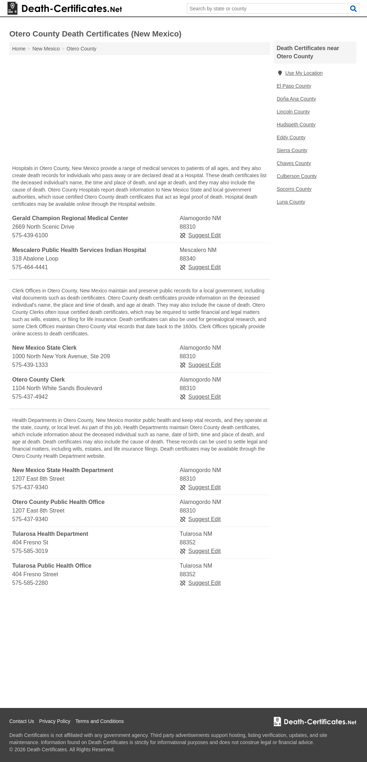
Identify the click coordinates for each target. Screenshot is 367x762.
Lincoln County (293, 112)
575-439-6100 (30, 235)
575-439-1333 (30, 365)
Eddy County (291, 137)
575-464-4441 (30, 267)
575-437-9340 (30, 487)
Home (18, 49)
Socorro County (294, 189)
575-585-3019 (30, 551)
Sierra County (292, 150)
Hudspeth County (296, 124)
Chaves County (294, 163)
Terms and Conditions (99, 721)
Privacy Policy (54, 721)
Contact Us (21, 721)
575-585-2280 (30, 583)
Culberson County (297, 176)
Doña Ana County (296, 99)
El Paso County (294, 86)
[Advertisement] (139, 112)
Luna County (291, 202)
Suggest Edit (200, 235)
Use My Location (300, 73)
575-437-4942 (30, 397)
